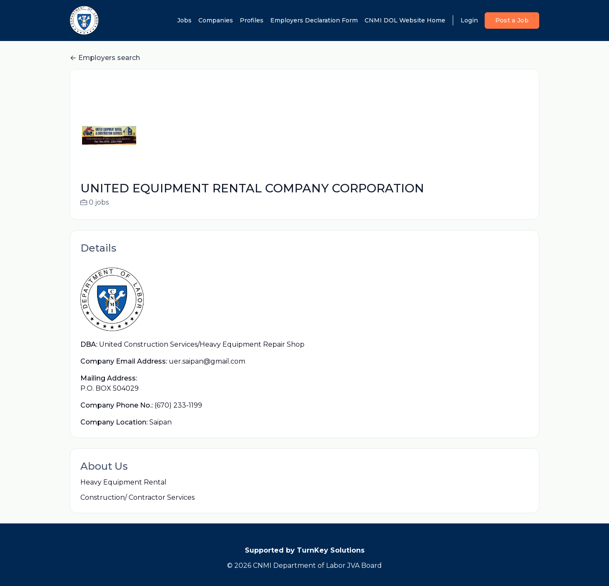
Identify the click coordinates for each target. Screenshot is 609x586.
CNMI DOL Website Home (405, 20)
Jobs (184, 20)
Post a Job (512, 20)
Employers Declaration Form (314, 20)
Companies (215, 20)
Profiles (251, 20)
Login (469, 20)
